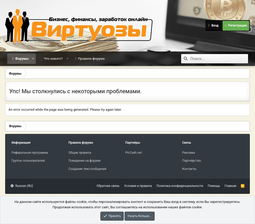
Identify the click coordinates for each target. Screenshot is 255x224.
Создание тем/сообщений (87, 169)
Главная (230, 186)
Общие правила (79, 152)
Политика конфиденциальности (179, 186)
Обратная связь (107, 186)
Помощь (214, 186)
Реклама (188, 152)
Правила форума (91, 59)
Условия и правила (138, 186)
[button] (33, 59)
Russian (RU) (22, 186)
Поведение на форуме (84, 160)
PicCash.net (133, 152)
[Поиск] (219, 58)
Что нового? (53, 59)
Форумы (22, 59)
